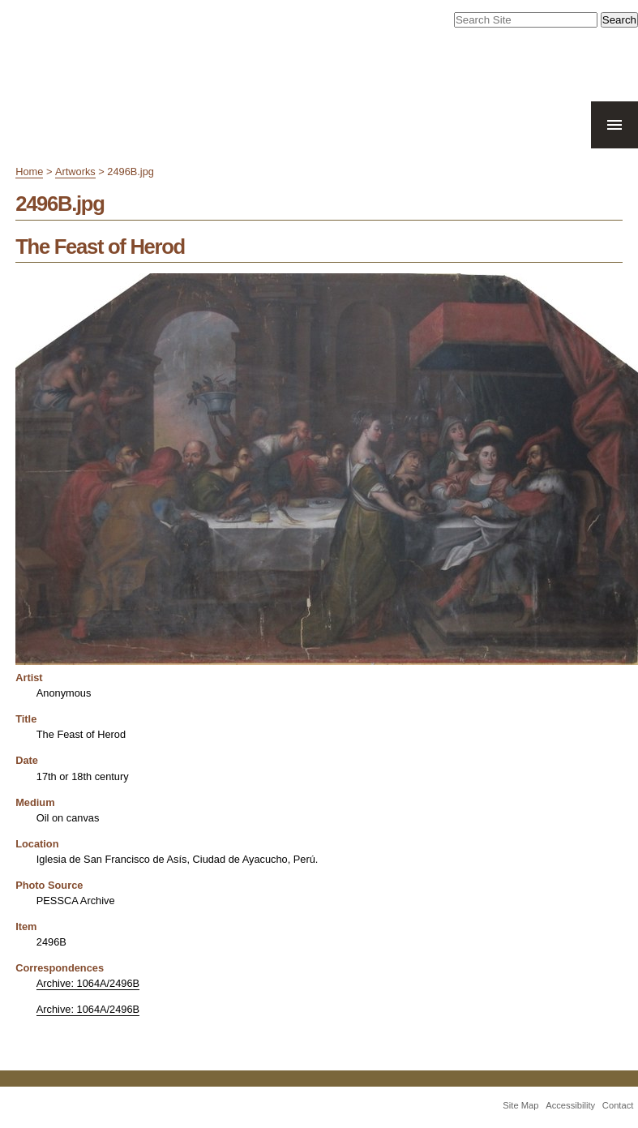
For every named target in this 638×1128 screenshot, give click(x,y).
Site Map (520, 1105)
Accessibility (570, 1105)
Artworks (75, 171)
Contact (618, 1105)
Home (29, 171)
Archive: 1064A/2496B (87, 983)
